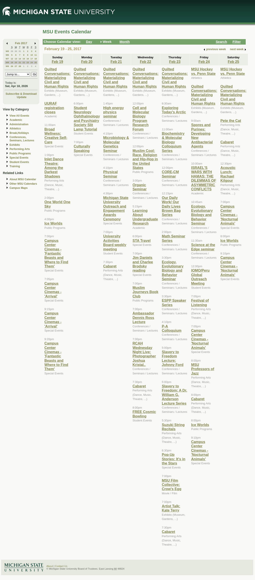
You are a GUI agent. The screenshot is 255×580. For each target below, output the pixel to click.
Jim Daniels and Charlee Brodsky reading (143, 264)
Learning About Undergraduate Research (145, 216)
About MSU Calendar (23, 179)
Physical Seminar (110, 174)
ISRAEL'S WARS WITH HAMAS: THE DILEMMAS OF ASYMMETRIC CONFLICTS (203, 178)
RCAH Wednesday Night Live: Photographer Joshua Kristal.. (144, 354)
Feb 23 (175, 62)
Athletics (15, 128)
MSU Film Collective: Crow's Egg (171, 484)
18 (35, 58)
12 (12, 58)
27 (16, 66)
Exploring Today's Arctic (174, 110)
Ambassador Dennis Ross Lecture (143, 317)
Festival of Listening (200, 302)
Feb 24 (204, 62)
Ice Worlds (53, 223)
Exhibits (15, 144)
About (49, 566)
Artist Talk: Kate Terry (171, 508)
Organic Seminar (140, 187)
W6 (7, 55)
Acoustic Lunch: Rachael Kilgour (228, 174)
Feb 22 (145, 62)
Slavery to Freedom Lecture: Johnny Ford (172, 358)
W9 (7, 66)
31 (20, 51)
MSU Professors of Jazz (202, 369)
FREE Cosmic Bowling (144, 414)
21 (20, 62)
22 (24, 62)
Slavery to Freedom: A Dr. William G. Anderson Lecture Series (174, 394)
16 (28, 58)
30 (16, 51)
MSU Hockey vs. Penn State (203, 71)
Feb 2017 (21, 43)
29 (12, 51)
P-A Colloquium (171, 328)
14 (20, 58)
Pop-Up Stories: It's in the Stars (173, 459)
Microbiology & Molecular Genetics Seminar (116, 144)
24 (31, 62)
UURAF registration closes (54, 107)
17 (31, 58)
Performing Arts (20, 149)
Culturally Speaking (82, 148)
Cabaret (109, 266)
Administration (19, 124)
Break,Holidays (19, 133)
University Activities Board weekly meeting (114, 242)
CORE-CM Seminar (170, 174)
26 (12, 66)
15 (24, 58)
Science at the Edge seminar (203, 247)
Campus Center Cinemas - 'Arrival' (52, 289)
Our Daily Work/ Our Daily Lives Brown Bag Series (171, 206)
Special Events (19, 157)
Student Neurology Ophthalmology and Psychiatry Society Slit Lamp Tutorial (87, 118)
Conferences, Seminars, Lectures (22, 139)
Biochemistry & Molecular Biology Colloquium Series (173, 142)
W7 (7, 58)
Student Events (19, 162)
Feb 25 (233, 62)
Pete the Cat (231, 121)
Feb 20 (86, 62)
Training (15, 166)
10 (31, 55)
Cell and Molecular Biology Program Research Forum (141, 118)
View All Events (19, 115)
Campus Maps (19, 188)
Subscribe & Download (21, 93)
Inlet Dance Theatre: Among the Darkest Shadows (53, 167)
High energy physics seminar (113, 112)
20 (16, 62)
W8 (7, 62)
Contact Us (61, 566)
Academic (16, 119)
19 (12, 62)
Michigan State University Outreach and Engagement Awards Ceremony (115, 208)
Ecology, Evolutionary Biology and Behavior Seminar (172, 270)
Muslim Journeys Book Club (145, 292)
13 (16, 58)
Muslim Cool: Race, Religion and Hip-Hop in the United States (145, 159)
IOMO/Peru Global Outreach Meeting (200, 276)
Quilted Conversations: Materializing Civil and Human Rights (57, 77)
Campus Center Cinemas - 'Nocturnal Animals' (200, 339)
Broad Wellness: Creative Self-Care (55, 135)
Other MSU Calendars (23, 183)
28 (20, 66)
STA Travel (142, 241)
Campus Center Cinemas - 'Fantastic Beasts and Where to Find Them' (56, 253)
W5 (7, 51)
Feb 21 (116, 62)
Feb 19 (57, 62)
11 (35, 55)
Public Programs (20, 153)
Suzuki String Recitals (173, 427)
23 (28, 62)
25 (35, 62)
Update (22, 97)
